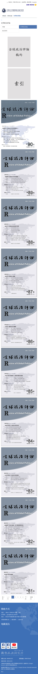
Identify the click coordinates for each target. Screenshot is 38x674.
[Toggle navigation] (35, 10)
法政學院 (24, 2)
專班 (8, 647)
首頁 (4, 16)
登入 (2, 671)
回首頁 (10, 2)
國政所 (3, 647)
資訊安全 (20, 619)
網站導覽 (29, 2)
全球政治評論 (24, 27)
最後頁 (31, 598)
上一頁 (8, 598)
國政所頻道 (14, 647)
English (34, 2)
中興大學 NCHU (17, 2)
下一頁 (26, 598)
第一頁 (3, 598)
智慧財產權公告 (5, 619)
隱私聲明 (14, 619)
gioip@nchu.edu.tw (12, 614)
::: (7, 2)
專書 (3, 27)
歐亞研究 (4, 31)
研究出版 (9, 16)
